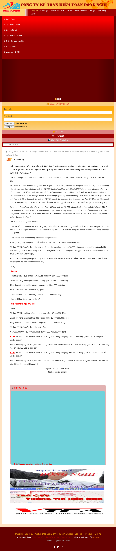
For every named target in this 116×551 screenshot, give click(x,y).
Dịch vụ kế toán (12, 30)
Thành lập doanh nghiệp (15, 41)
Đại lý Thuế (10, 19)
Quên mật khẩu (21, 123)
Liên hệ (33, 14)
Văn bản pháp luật (42, 534)
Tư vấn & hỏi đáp (80, 11)
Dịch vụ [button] (69, 11)
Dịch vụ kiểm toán (13, 24)
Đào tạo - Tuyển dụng (97, 11)
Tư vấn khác (10, 47)
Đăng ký (9, 127)
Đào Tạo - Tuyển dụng (84, 534)
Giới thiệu (44, 11)
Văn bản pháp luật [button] (57, 11)
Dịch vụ (54, 534)
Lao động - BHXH (13, 52)
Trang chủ (34, 11)
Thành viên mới (21, 127)
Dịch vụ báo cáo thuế (14, 36)
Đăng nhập (9, 123)
